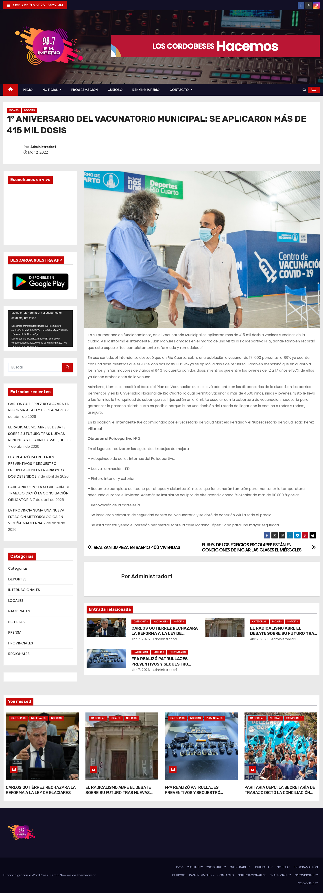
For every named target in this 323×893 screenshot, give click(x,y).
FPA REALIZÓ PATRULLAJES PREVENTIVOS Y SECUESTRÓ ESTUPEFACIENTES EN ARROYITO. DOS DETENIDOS (197, 795)
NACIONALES (19, 611)
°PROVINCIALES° (306, 875)
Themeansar (86, 875)
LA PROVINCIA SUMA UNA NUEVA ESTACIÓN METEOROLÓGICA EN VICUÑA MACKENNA (36, 517)
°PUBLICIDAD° (263, 867)
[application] (40, 328)
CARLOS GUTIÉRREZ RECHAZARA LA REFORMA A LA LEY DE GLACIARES (164, 634)
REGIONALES (19, 653)
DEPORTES (17, 579)
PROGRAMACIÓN (84, 90)
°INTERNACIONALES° (252, 875)
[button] (304, 89)
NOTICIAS (52, 90)
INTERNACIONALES (24, 589)
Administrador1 (43, 147)
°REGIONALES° (307, 883)
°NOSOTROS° (216, 867)
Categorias (18, 568)
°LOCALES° (195, 867)
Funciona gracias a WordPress (26, 875)
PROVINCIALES (20, 643)
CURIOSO (115, 90)
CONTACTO (181, 90)
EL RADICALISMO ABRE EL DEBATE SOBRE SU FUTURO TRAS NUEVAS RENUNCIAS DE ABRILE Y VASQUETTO (39, 434)
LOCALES (14, 110)
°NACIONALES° (280, 875)
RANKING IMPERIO (146, 90)
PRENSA (15, 632)
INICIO (28, 90)
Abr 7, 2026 (140, 639)
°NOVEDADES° (239, 867)
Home (179, 867)
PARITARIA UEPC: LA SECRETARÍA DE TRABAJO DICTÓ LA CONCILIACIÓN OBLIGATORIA (39, 493)
